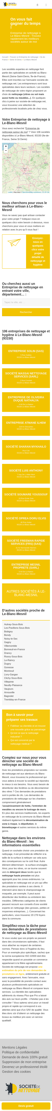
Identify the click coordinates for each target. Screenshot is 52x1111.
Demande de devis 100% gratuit (24, 1057)
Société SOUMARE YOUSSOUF (26, 494)
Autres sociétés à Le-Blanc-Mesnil (26, 593)
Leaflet (10, 192)
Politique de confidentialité (20, 1052)
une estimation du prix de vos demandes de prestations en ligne (24, 970)
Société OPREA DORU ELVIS (26, 518)
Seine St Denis (16, 60)
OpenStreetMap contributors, (32, 192)
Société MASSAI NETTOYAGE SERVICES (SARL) (26, 375)
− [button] (6, 151)
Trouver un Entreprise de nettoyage (24, 57)
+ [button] (6, 147)
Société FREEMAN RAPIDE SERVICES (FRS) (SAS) (26, 542)
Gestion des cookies (16, 1071)
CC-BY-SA (45, 192)
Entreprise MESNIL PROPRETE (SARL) (26, 566)
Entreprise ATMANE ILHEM (26, 422)
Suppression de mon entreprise (24, 1062)
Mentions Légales (14, 1047)
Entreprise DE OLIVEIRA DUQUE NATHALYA (26, 399)
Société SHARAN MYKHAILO (26, 446)
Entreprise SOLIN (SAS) (26, 351)
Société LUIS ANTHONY (26, 470)
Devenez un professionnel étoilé (24, 1067)
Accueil (5, 57)
